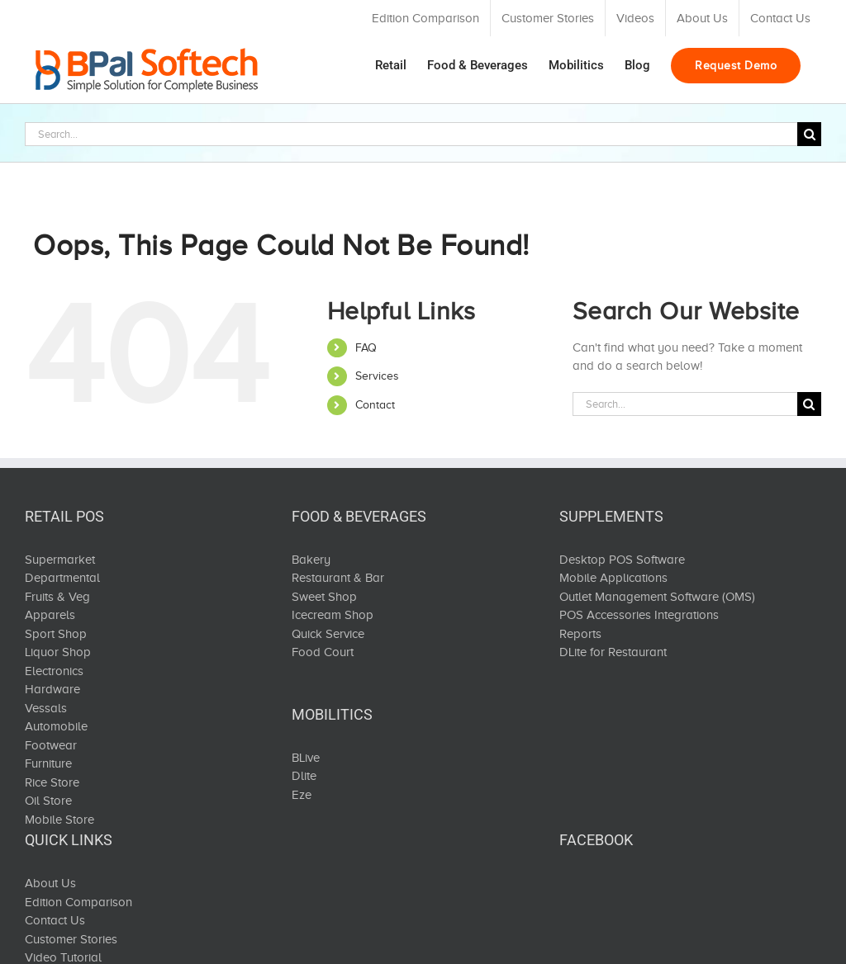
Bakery (311, 559)
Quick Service (328, 633)
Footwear (51, 745)
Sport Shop (56, 633)
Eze (301, 794)
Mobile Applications (613, 577)
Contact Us (55, 920)
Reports (580, 633)
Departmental (62, 577)
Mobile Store (59, 819)
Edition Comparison (78, 902)
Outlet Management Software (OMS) (657, 596)
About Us (50, 883)
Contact (375, 405)
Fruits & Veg (57, 596)
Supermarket (60, 559)
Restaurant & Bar (338, 577)
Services (377, 376)
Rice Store (52, 782)
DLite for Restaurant (613, 652)
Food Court (323, 652)
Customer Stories (71, 939)
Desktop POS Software (622, 559)
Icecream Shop (332, 614)
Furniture (48, 763)
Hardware (52, 689)
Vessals (46, 708)
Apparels (50, 614)
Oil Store (48, 800)
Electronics (54, 671)
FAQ (366, 348)
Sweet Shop (324, 596)
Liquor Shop (58, 652)
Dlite (304, 775)
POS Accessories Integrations (639, 614)
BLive (306, 757)
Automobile (56, 726)
